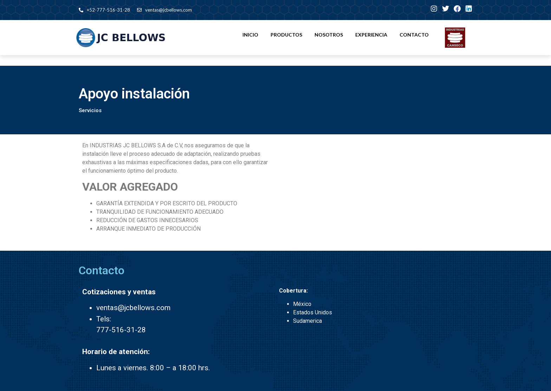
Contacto (414, 35)
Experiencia (371, 35)
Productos (286, 35)
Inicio (250, 35)
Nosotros (329, 35)
